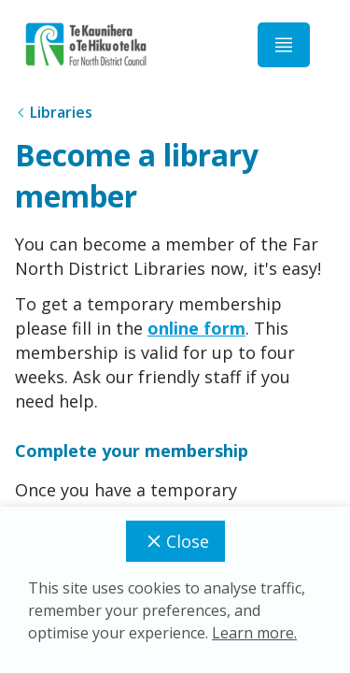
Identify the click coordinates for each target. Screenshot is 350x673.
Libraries (61, 112)
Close (175, 541)
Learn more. (254, 633)
